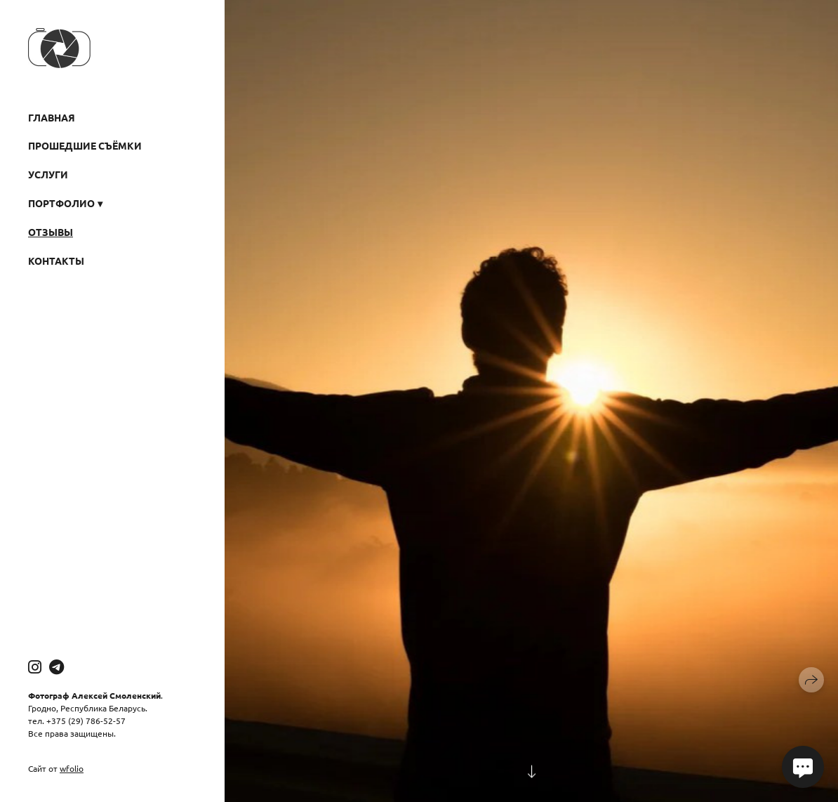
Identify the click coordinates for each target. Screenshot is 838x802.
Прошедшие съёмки (85, 145)
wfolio (72, 768)
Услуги (48, 174)
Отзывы (50, 231)
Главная (51, 117)
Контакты (56, 260)
